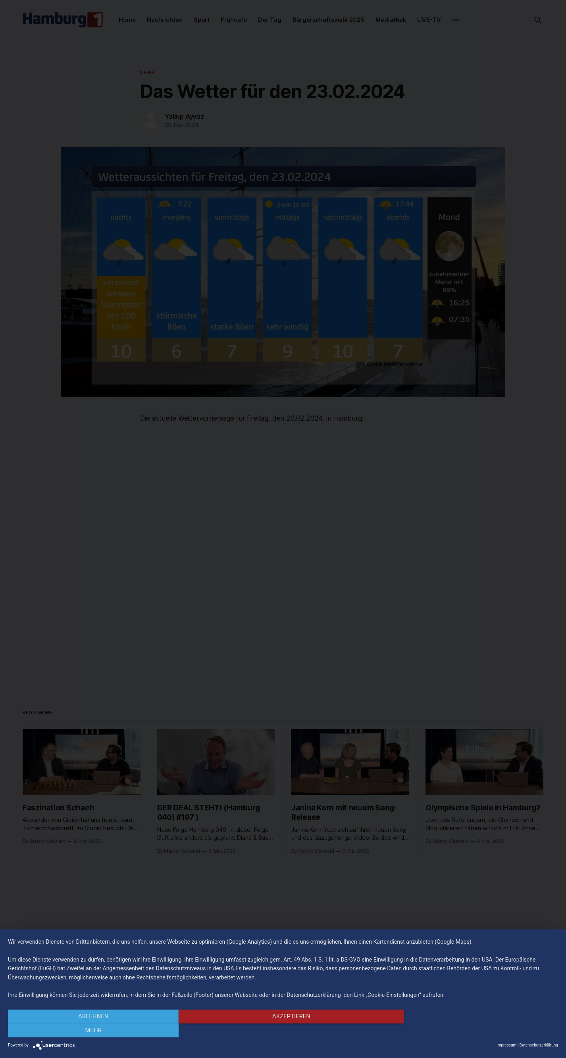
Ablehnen (90, 1030)
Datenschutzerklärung (539, 1045)
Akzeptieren (283, 1030)
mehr (475, 1030)
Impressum (506, 1045)
